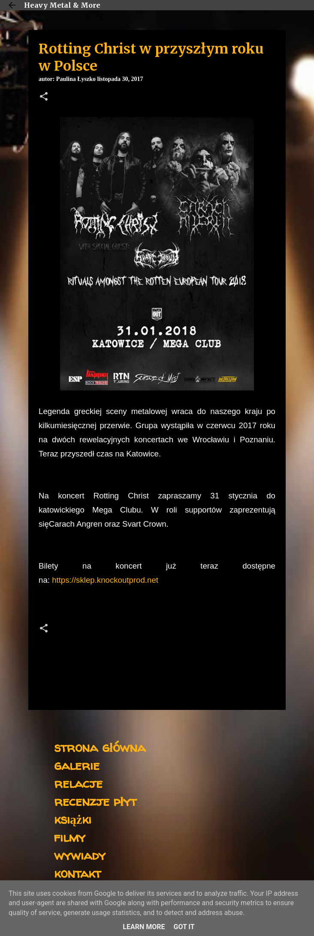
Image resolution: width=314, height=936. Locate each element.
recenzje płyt (95, 801)
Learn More (144, 927)
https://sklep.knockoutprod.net (105, 579)
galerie (77, 765)
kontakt (77, 873)
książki (72, 819)
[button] (44, 97)
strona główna (99, 747)
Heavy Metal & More (62, 5)
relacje (78, 783)
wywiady (80, 855)
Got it (183, 927)
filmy (69, 837)
